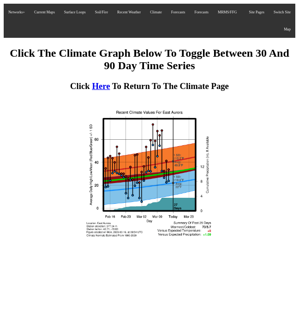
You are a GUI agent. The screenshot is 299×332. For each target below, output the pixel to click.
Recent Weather (129, 12)
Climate (156, 12)
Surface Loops (75, 12)
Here (101, 86)
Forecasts (178, 12)
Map (287, 29)
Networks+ (16, 12)
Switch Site (282, 12)
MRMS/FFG (227, 12)
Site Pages (256, 12)
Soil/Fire (101, 12)
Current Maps (44, 12)
